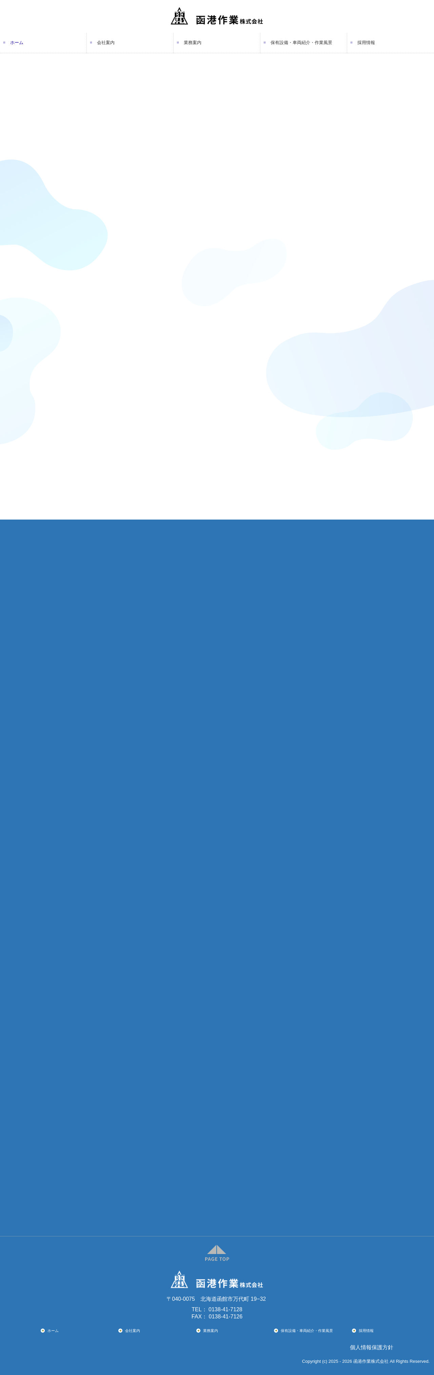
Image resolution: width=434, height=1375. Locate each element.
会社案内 (106, 42)
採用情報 (366, 42)
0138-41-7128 (225, 1309)
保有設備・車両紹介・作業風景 (301, 42)
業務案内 (192, 42)
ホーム (16, 42)
